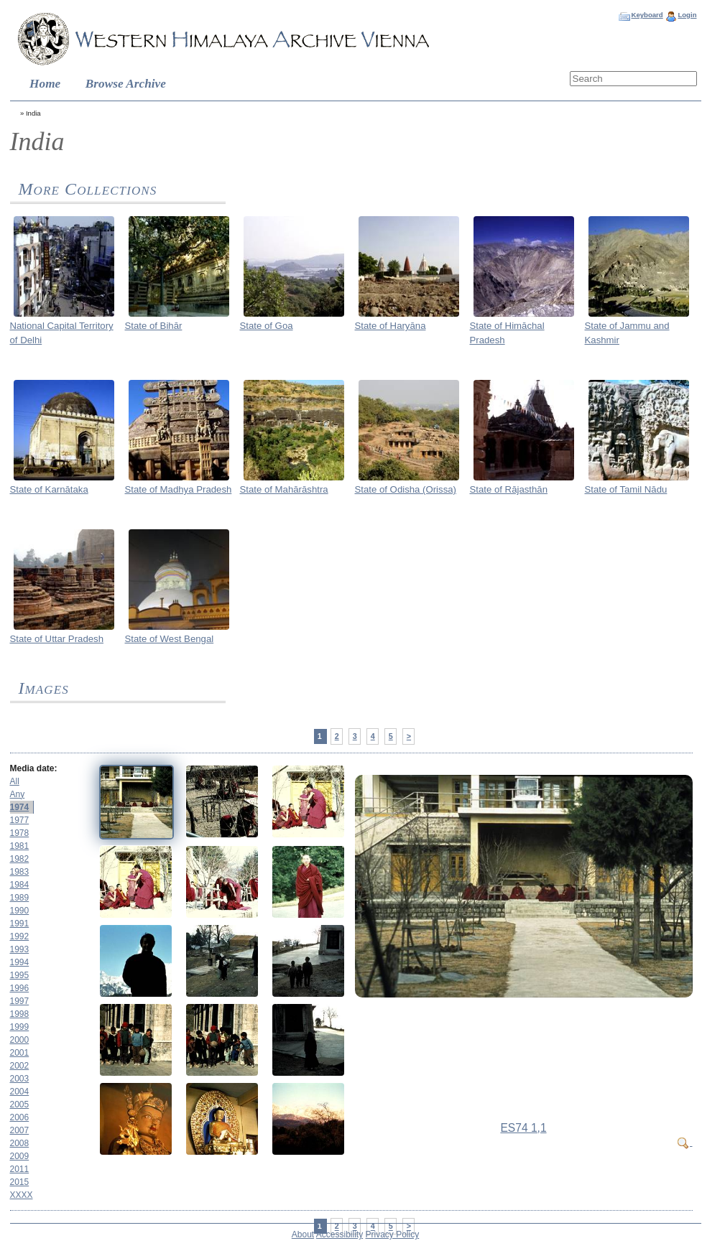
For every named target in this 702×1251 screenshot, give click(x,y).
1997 (19, 1001)
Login (687, 15)
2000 (19, 1040)
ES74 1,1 (523, 1128)
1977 (19, 820)
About (303, 1234)
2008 (19, 1143)
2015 (19, 1182)
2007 (19, 1130)
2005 (19, 1104)
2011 (19, 1169)
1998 (19, 1014)
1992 (19, 936)
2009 (19, 1156)
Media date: (33, 768)
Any (17, 794)
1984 (19, 885)
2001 (19, 1053)
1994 (19, 962)
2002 (19, 1066)
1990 (19, 911)
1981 (19, 846)
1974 (19, 807)
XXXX (21, 1195)
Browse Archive (126, 83)
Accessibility (339, 1234)
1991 (19, 924)
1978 (19, 833)
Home (44, 83)
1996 (19, 988)
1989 (19, 898)
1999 (19, 1027)
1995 (19, 975)
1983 (19, 872)
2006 (19, 1117)
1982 (19, 859)
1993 (19, 949)
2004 (19, 1092)
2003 (19, 1079)
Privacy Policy (393, 1234)
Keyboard (646, 15)
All (14, 781)
